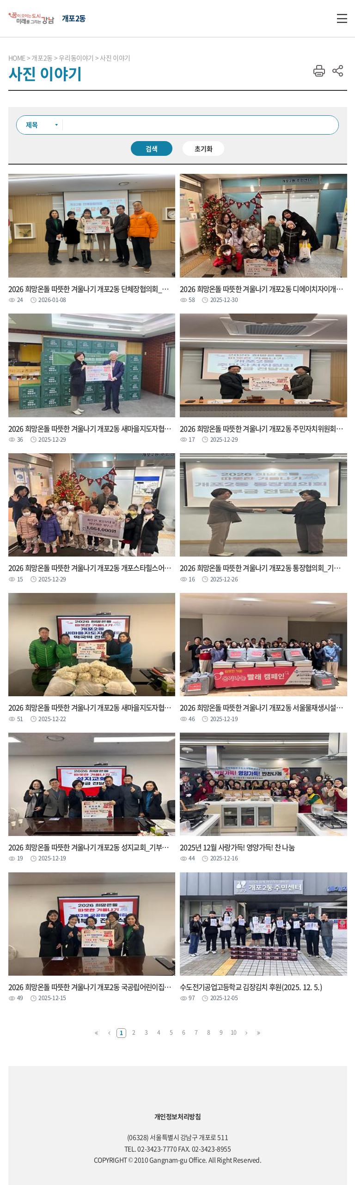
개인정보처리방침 (177, 1116)
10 (234, 1032)
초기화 (203, 148)
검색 (152, 148)
